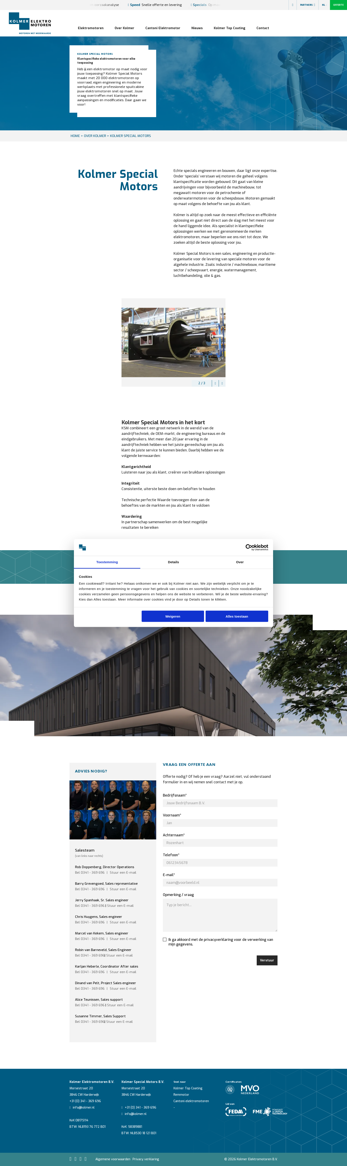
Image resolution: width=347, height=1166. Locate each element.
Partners (307, 5)
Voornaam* (172, 815)
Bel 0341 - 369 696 (89, 872)
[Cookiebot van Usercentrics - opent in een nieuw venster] (248, 547)
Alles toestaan (237, 616)
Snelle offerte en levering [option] (155, 5)
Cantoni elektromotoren (191, 1101)
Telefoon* (171, 855)
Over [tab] (240, 562)
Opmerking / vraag (178, 894)
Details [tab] (173, 562)
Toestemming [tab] (107, 562)
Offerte (338, 5)
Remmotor (181, 1095)
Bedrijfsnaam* (175, 795)
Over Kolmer (124, 28)
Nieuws (197, 28)
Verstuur (267, 960)
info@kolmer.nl (81, 1107)
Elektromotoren (91, 28)
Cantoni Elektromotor (162, 28)
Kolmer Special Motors (130, 136)
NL (324, 5)
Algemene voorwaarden (112, 1159)
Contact (262, 28)
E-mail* (169, 875)
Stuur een (123, 872)
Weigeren (172, 616)
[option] (173, 342)
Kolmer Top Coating (229, 28)
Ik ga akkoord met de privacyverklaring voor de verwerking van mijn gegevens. (218, 942)
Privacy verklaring (146, 1159)
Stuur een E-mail (120, 906)
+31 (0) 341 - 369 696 (85, 1101)
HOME (75, 136)
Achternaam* (174, 835)
